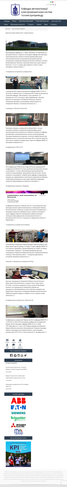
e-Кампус (13, 341)
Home (8, 28)
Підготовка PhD (56, 21)
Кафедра (7, 21)
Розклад (7, 341)
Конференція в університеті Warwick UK (19, 300)
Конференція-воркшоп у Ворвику (17, 186)
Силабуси (54, 24)
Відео (46, 24)
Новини (39, 24)
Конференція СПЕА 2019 (14, 147)
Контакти (20, 341)
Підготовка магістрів (42, 21)
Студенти (31, 24)
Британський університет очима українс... (20, 33)
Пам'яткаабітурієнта (20, 346)
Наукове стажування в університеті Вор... (20, 261)
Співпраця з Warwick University (16, 108)
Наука (6, 24)
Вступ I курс (7, 346)
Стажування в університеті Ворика (18, 225)
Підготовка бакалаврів (26, 21)
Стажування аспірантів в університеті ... (19, 72)
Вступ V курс (13, 346)
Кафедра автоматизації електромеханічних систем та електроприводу (36, 12)
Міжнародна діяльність (18, 24)
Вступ (15, 21)
